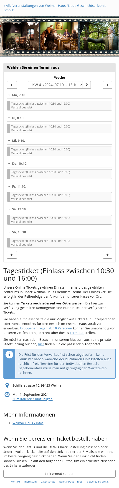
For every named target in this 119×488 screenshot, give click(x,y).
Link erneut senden (59, 473)
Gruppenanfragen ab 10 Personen (46, 328)
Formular (77, 333)
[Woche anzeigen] (87, 85)
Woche (59, 77)
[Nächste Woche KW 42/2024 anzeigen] (107, 85)
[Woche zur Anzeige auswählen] (55, 85)
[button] (59, 95)
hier (41, 344)
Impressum (30, 481)
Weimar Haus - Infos (28, 423)
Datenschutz (48, 481)
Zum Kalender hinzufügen (33, 399)
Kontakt (15, 481)
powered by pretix (98, 481)
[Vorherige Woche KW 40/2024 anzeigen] (12, 85)
